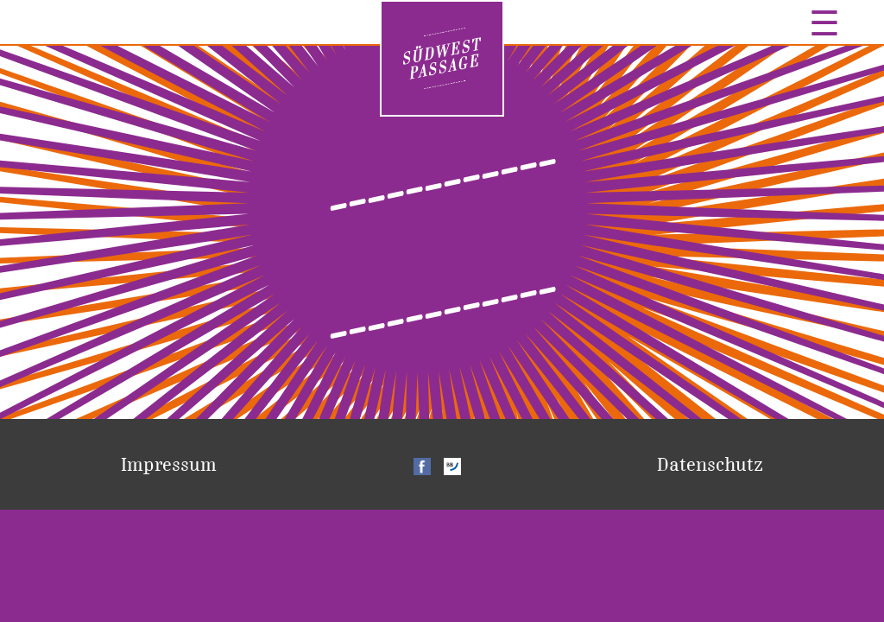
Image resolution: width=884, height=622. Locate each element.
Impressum (169, 464)
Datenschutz (710, 464)
